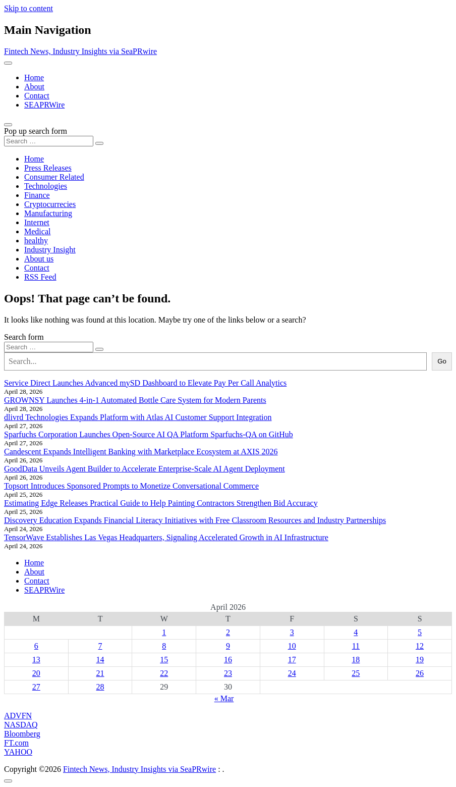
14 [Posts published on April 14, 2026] (100, 659)
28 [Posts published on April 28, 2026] (100, 687)
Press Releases (48, 168)
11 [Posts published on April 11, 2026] (356, 646)
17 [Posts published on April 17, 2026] (292, 659)
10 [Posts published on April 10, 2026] (292, 646)
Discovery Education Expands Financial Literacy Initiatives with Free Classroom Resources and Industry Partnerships (195, 520)
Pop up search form (35, 131)
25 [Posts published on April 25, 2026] (356, 673)
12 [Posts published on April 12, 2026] (420, 646)
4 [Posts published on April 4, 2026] (356, 632)
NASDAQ (21, 724)
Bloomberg (22, 733)
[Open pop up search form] (8, 124)
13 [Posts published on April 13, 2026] (36, 659)
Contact (36, 95)
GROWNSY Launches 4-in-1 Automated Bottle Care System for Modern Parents (135, 400)
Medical (37, 231)
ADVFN (18, 715)
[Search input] (48, 141)
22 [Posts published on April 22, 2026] (164, 673)
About (34, 86)
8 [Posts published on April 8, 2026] (164, 646)
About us (38, 258)
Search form (24, 337)
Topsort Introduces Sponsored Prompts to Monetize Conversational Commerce (131, 486)
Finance (37, 195)
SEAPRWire (44, 104)
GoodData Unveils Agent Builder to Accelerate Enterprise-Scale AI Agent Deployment (144, 468)
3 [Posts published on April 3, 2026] (292, 632)
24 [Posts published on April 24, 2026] (292, 673)
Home (34, 77)
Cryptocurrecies (50, 204)
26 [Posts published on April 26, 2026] (420, 673)
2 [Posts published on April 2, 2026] (228, 632)
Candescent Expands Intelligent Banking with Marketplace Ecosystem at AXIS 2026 (141, 451)
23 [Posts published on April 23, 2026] (228, 673)
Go (441, 361)
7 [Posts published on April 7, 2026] (100, 646)
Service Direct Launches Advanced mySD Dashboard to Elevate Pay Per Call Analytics (145, 383)
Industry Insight (50, 249)
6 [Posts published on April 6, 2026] (36, 646)
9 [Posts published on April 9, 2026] (228, 646)
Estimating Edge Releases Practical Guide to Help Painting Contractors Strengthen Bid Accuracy (161, 503)
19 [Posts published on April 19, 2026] (420, 659)
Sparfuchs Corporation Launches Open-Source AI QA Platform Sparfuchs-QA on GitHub (148, 434)
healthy (36, 240)
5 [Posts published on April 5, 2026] (420, 632)
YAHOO (18, 752)
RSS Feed (40, 277)
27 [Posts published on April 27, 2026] (36, 687)
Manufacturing (48, 213)
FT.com (16, 743)
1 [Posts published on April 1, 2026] (164, 632)
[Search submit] (99, 143)
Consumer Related (54, 177)
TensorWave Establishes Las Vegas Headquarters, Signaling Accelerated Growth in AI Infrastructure (166, 537)
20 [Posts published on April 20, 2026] (36, 673)
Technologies (45, 186)
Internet (36, 222)
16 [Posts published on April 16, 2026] (228, 659)
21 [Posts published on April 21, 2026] (100, 673)
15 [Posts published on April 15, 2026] (164, 659)
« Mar (224, 698)
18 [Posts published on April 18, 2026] (356, 659)
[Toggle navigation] (8, 63)
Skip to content (28, 8)
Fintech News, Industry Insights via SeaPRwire (80, 51)
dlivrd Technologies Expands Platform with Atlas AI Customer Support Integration (138, 417)
